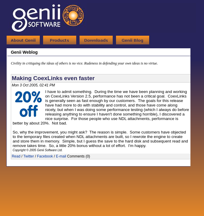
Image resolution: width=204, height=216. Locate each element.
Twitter (28, 156)
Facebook (45, 156)
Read (16, 156)
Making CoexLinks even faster (53, 78)
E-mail (61, 156)
